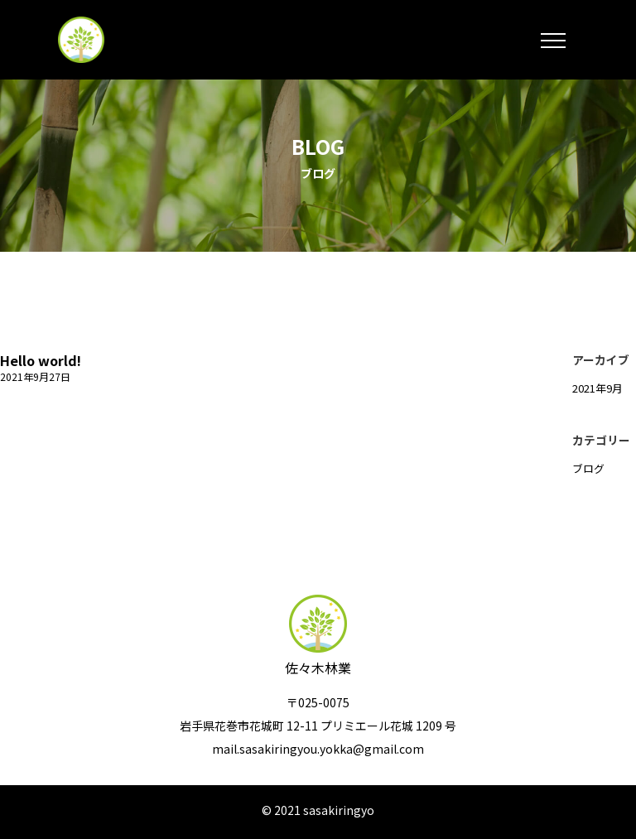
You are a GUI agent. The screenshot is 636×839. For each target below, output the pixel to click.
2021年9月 (597, 388)
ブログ (588, 468)
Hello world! (40, 360)
